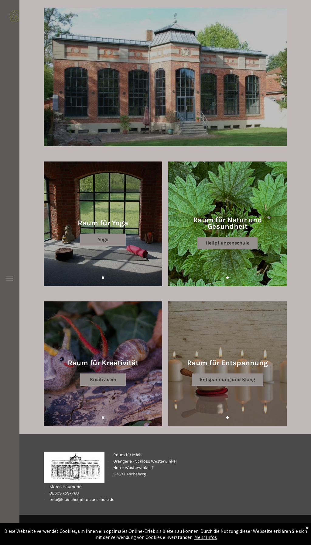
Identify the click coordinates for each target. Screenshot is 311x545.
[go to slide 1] (103, 277)
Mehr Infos (205, 541)
